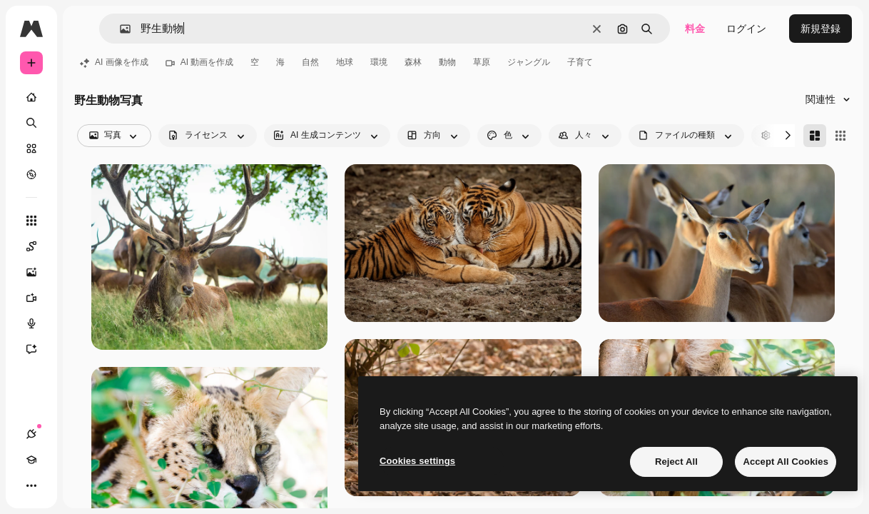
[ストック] (31, 148)
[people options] (585, 135)
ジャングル (528, 62)
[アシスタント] (38, 349)
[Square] (840, 135)
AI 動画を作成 (200, 62)
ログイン (746, 28)
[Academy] (31, 459)
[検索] (31, 122)
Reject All (676, 461)
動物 (447, 62)
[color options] (509, 135)
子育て (580, 62)
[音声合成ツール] (38, 323)
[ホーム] (31, 97)
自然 (310, 62)
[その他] (31, 485)
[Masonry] (814, 135)
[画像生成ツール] (38, 272)
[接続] (31, 434)
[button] (119, 29)
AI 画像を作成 (114, 62)
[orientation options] (433, 135)
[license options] (207, 135)
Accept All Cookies (785, 461)
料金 (695, 28)
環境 (378, 62)
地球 (344, 62)
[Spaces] (38, 246)
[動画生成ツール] (38, 297)
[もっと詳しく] (31, 174)
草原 (481, 62)
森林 (413, 62)
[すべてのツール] (31, 220)
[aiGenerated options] (327, 135)
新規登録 (820, 28)
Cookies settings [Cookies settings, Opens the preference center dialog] (417, 460)
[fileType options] (686, 135)
